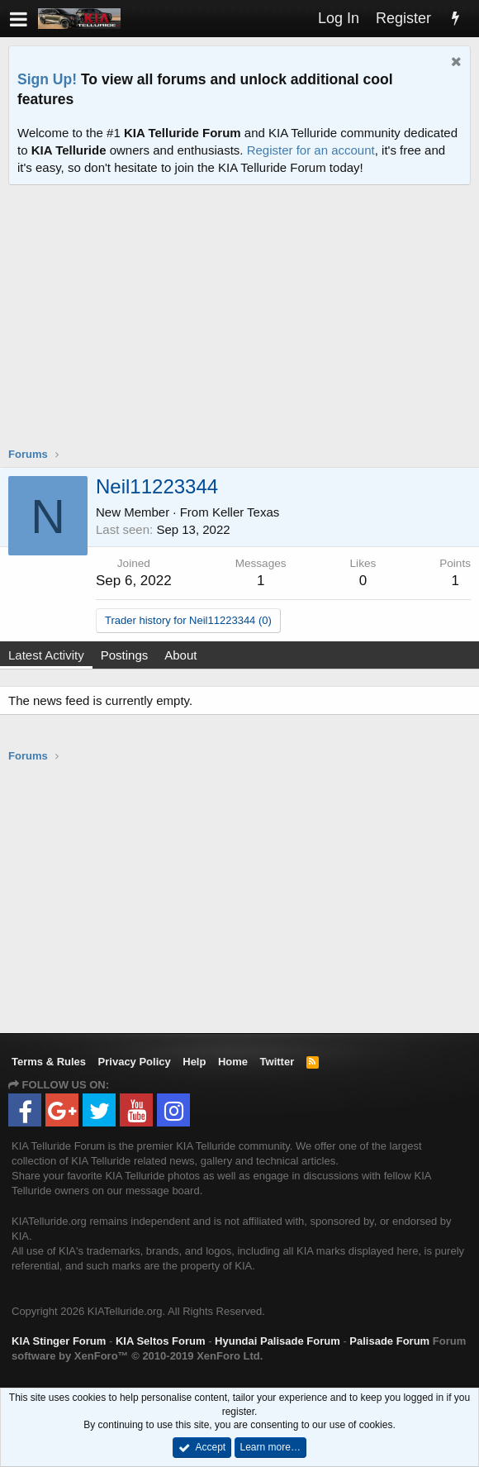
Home (233, 1061)
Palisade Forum (389, 1341)
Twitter (277, 1061)
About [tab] (180, 655)
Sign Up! (47, 79)
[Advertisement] (243, 326)
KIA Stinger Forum (59, 1341)
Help (194, 1061)
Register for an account (311, 150)
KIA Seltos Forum (161, 1341)
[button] (18, 19)
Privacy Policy (134, 1061)
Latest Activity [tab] (46, 655)
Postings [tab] (125, 655)
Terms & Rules (49, 1061)
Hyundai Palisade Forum (277, 1341)
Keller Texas (245, 512)
